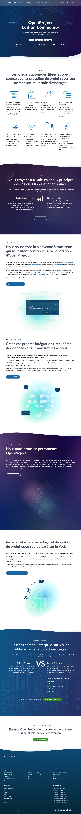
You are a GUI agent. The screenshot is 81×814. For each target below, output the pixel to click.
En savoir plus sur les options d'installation (17, 573)
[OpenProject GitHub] (55, 810)
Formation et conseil (8, 798)
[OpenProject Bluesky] (70, 810)
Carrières (30, 774)
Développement (56, 774)
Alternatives (57, 785)
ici (68, 274)
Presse (29, 776)
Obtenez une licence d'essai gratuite (52, 699)
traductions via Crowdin (66, 262)
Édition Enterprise (7, 776)
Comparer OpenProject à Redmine (60, 802)
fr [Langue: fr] (62, 2)
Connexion (73, 2)
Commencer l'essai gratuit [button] (40, 739)
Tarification (37, 2)
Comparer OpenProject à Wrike (59, 798)
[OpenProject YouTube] (64, 810)
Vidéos (5, 794)
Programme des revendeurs (34, 772)
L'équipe (31, 763)
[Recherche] (68, 2)
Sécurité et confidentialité (9, 778)
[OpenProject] (4, 756)
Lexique (5, 792)
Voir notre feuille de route (13, 475)
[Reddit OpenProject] (67, 810)
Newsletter (30, 778)
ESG (29, 768)
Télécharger (55, 768)
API (54, 776)
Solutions (28, 2)
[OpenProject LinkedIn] (61, 810)
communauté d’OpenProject (38, 274)
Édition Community (8, 774)
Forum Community (7, 796)
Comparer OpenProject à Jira (59, 790)
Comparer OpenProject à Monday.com (61, 796)
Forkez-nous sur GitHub (40, 218)
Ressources (45, 2)
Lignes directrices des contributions (16, 284)
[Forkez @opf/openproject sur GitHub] (46, 40)
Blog (5, 800)
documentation (58, 264)
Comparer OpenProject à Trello (59, 794)
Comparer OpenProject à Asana (59, 792)
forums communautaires (34, 264)
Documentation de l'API (13, 376)
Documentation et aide (8, 788)
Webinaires (6, 802)
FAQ (5, 790)
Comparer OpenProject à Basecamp (60, 800)
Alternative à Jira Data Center (59, 788)
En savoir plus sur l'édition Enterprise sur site (31, 699)
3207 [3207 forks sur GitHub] (50, 40)
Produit (21, 2)
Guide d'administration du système (60, 772)
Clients (29, 770)
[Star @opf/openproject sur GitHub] (37, 40)
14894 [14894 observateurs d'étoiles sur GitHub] (41, 40)
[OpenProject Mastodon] (58, 810)
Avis (5, 780)
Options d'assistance (8, 772)
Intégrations (6, 770)
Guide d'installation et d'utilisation (60, 770)
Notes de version (56, 778)
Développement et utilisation (62, 763)
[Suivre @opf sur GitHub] (31, 40)
